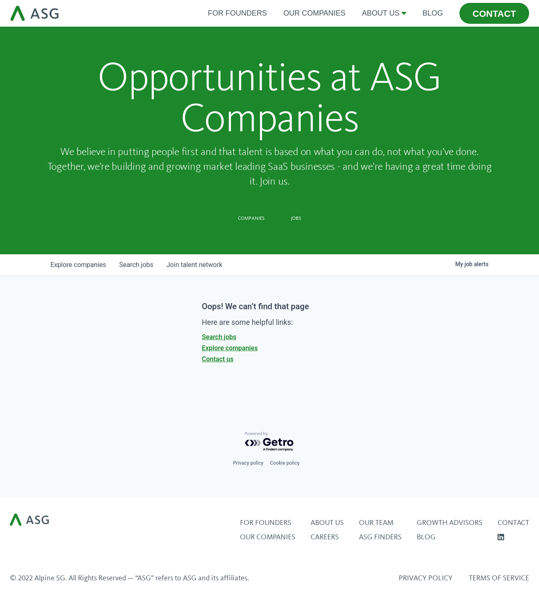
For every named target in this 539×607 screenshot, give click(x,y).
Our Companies (314, 13)
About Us (327, 522)
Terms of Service (499, 577)
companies (78, 265)
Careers (325, 536)
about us (381, 13)
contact (494, 14)
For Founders (237, 13)
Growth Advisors (449, 522)
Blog (433, 13)
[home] (105, 13)
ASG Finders (380, 536)
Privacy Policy (425, 577)
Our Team (376, 522)
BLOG (426, 536)
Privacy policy (248, 463)
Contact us (217, 359)
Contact (513, 522)
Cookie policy (284, 463)
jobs (136, 265)
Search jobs (219, 337)
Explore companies (230, 348)
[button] (384, 13)
